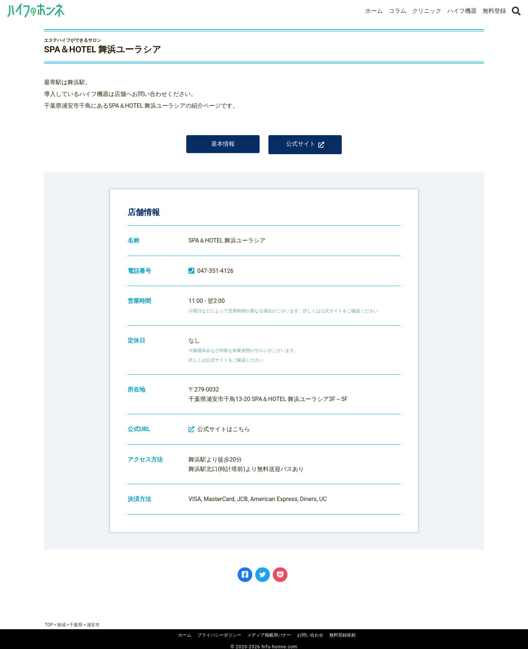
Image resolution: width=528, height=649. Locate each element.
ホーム (374, 10)
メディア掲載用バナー (269, 635)
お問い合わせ (310, 635)
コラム (397, 10)
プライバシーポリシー (219, 635)
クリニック (426, 10)
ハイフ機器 (462, 10)
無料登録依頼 (342, 635)
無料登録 (494, 10)
